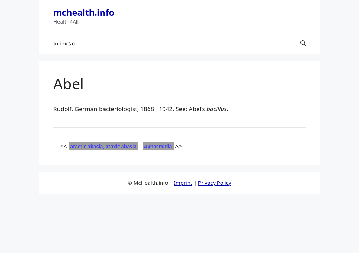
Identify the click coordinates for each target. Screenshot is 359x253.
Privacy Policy (214, 182)
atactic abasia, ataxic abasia (103, 146)
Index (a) (64, 43)
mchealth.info (83, 12)
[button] (303, 43)
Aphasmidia (158, 146)
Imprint (183, 182)
